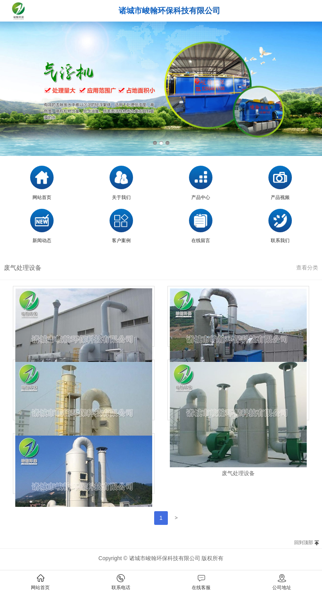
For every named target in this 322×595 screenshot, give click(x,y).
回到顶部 (303, 542)
